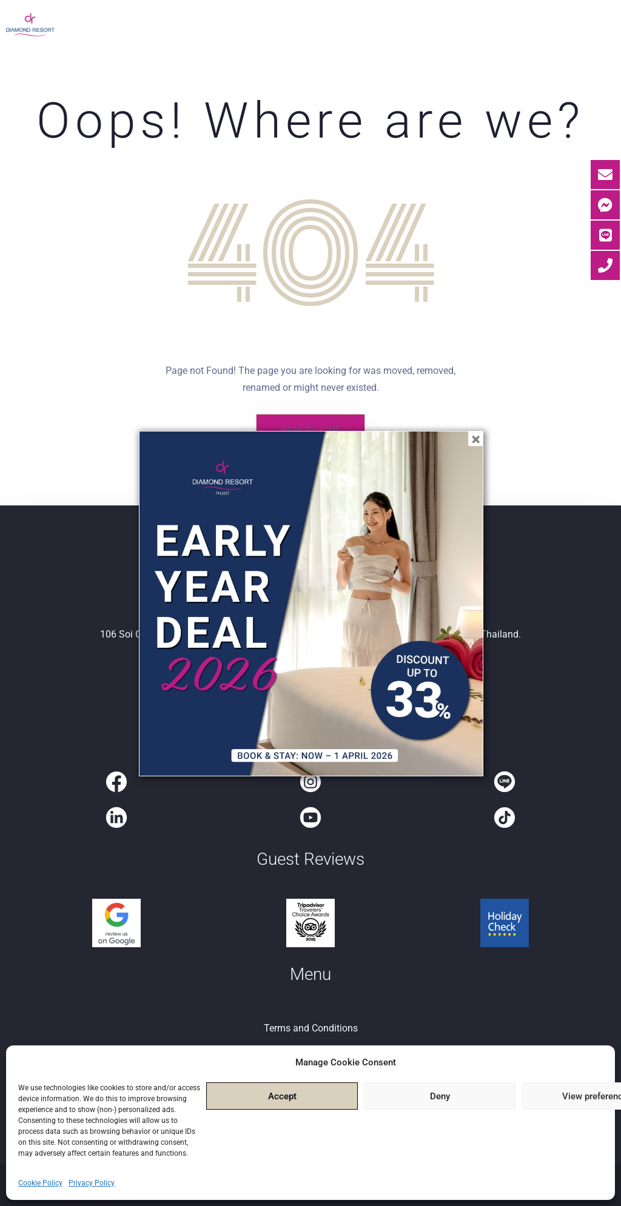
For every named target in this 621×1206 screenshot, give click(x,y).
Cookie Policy (40, 1183)
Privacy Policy (92, 1183)
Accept (282, 1096)
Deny (440, 1096)
